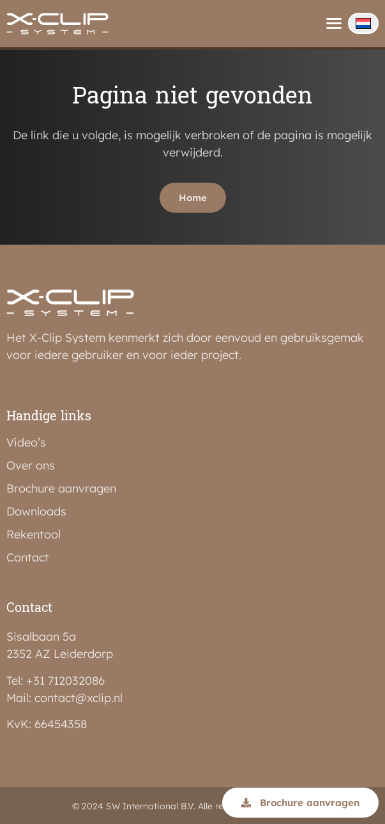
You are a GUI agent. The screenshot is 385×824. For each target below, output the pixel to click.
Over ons (30, 463)
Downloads (36, 509)
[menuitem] (363, 23)
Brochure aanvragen (61, 486)
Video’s (26, 440)
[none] (363, 23)
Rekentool (33, 532)
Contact (27, 555)
